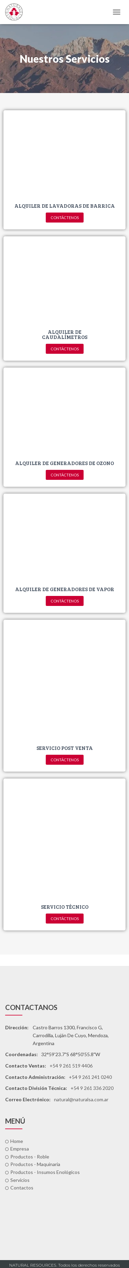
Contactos (19, 1187)
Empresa (17, 1149)
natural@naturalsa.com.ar (81, 1099)
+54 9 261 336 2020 (92, 1088)
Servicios (17, 1180)
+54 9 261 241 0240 (90, 1077)
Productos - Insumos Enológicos (42, 1172)
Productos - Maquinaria (32, 1164)
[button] (65, 218)
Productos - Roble (27, 1156)
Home (14, 1141)
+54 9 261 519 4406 (71, 1066)
